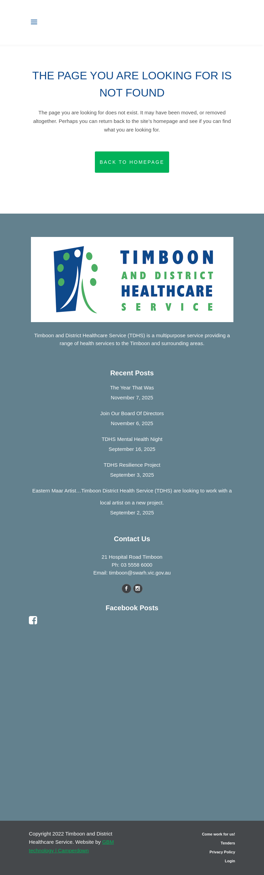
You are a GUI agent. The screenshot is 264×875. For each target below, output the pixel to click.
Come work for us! (218, 834)
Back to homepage (132, 162)
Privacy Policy (222, 852)
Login (230, 861)
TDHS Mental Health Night (132, 439)
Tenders (228, 843)
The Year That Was (132, 387)
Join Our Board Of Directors (132, 413)
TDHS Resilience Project (131, 465)
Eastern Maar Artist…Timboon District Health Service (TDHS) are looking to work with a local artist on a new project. (132, 496)
